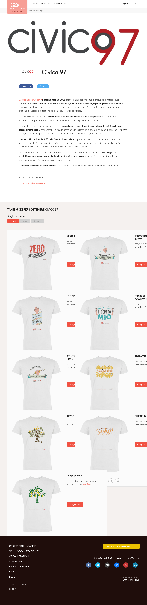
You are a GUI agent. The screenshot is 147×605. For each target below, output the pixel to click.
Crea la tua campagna (119, 546)
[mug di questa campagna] (34, 281)
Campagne (60, 3)
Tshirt (13, 221)
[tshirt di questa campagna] (27, 281)
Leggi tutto (62, 245)
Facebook (26, 86)
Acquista (54, 263)
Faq (11, 571)
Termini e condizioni (20, 584)
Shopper (37, 221)
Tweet (43, 86)
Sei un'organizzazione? (24, 551)
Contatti (14, 589)
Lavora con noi (19, 566)
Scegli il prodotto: (16, 216)
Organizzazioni (40, 3)
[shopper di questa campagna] (41, 281)
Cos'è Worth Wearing (22, 546)
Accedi (136, 3)
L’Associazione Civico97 (30, 99)
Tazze (24, 221)
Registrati (126, 3)
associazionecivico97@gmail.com (35, 183)
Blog (12, 576)
